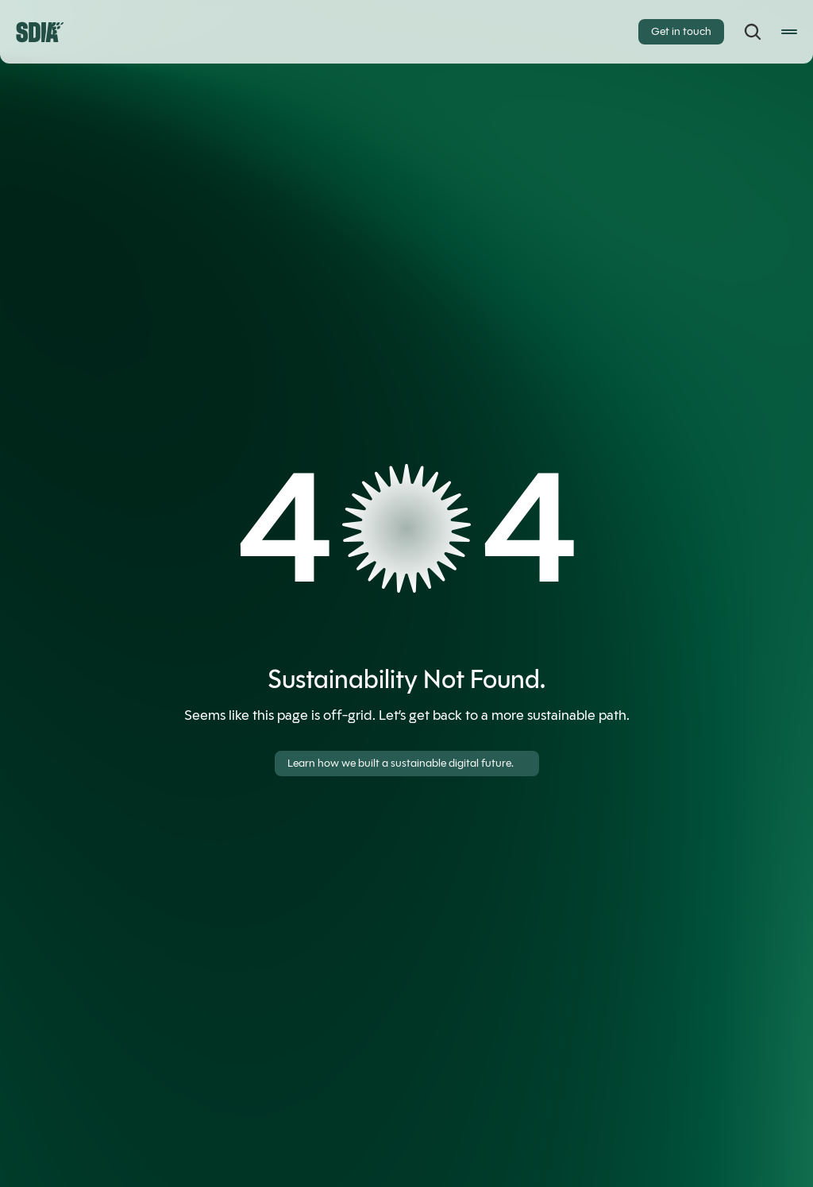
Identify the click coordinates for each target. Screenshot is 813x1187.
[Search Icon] (753, 32)
